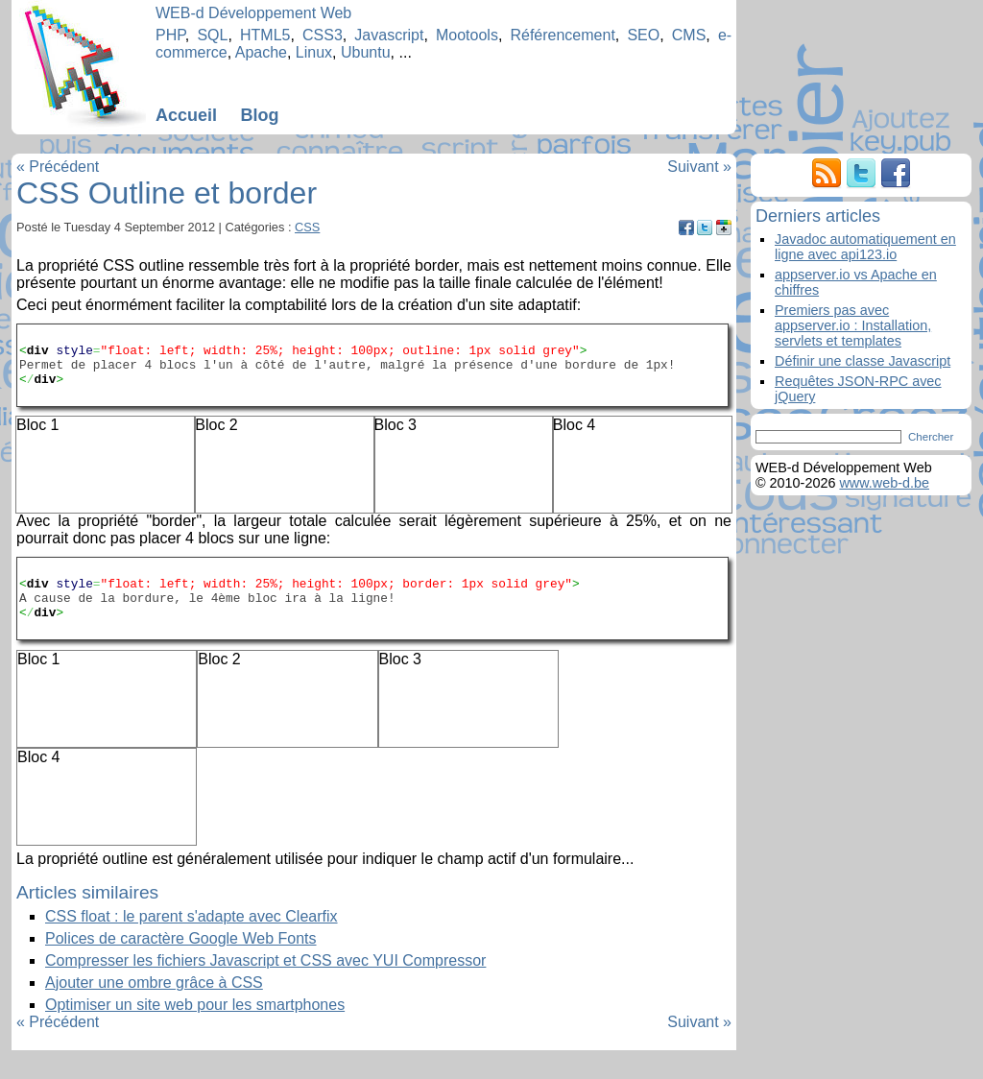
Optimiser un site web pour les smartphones (195, 1033)
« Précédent (57, 166)
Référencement (562, 35)
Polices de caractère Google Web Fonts (181, 967)
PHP (170, 35)
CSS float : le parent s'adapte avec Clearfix (191, 945)
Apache (261, 52)
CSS (307, 227)
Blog (259, 115)
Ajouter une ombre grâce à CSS (154, 1011)
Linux (314, 52)
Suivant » (699, 166)
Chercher (930, 437)
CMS (689, 35)
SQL (212, 35)
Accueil (186, 115)
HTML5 (265, 35)
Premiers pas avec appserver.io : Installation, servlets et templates (853, 325)
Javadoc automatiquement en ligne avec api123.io (865, 246)
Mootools (467, 35)
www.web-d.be (884, 483)
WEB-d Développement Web (253, 13)
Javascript (388, 35)
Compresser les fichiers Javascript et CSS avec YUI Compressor (265, 989)
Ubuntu (366, 52)
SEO (643, 35)
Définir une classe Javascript (862, 361)
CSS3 (322, 35)
